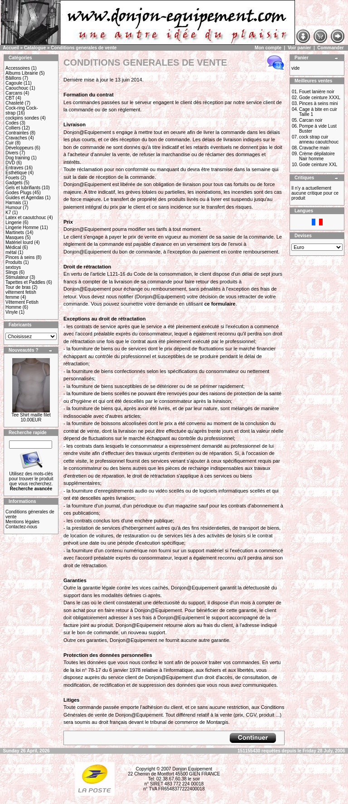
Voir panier (299, 47)
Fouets (12, 177)
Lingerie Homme (22, 227)
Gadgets (14, 182)
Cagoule (13, 83)
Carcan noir (311, 120)
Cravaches (16, 137)
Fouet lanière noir (316, 91)
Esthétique (16, 172)
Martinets (14, 232)
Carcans (13, 93)
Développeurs (19, 147)
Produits (13, 262)
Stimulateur (17, 277)
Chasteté (14, 102)
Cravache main (314, 147)
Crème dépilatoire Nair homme (317, 156)
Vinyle (11, 312)
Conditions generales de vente (83, 47)
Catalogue (35, 47)
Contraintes (17, 132)
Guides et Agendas (24, 197)
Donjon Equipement (192, 768)
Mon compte (268, 47)
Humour (13, 207)
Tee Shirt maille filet (31, 414)
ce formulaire (220, 303)
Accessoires (17, 68)
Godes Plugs (18, 192)
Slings (11, 272)
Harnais (13, 202)
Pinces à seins (19, 257)
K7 (8, 212)
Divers (11, 152)
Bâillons (13, 78)
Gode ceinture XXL (318, 164)
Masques (14, 237)
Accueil (11, 47)
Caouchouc (17, 88)
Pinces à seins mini (318, 103)
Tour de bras (18, 287)
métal (10, 252)
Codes (12, 122)
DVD (10, 162)
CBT (9, 98)
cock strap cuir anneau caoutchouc (318, 139)
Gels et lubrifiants (22, 187)
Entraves (14, 167)
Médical (13, 247)
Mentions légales (22, 521)
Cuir (9, 142)
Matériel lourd (19, 242)
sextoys (13, 267)
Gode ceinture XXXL (319, 97)
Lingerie (13, 222)
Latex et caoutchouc (25, 217)
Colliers (12, 127)
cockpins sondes (22, 117)
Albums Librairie (21, 73)
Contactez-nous (21, 526)
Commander (330, 47)
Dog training (17, 157)
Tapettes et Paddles (25, 282)
